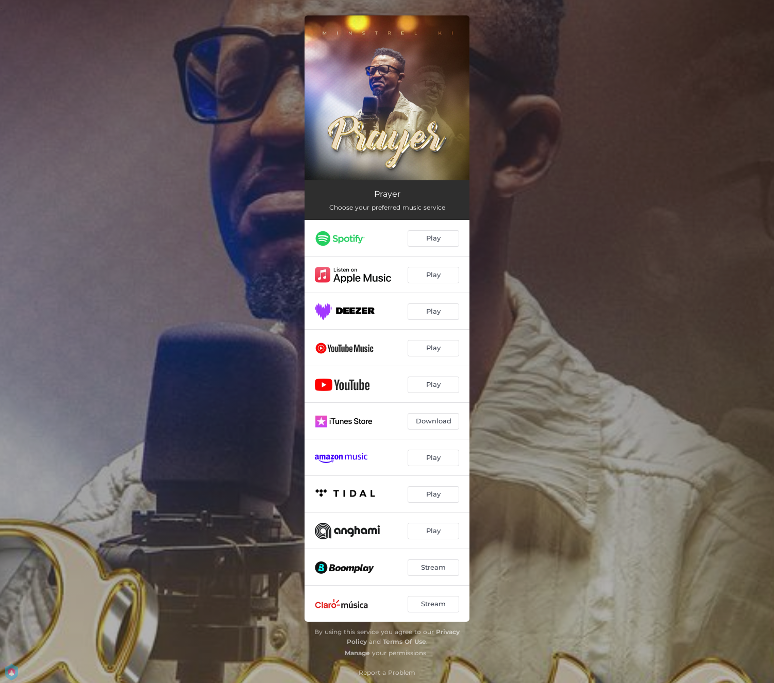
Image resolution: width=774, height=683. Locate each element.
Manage (357, 653)
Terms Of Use (404, 641)
